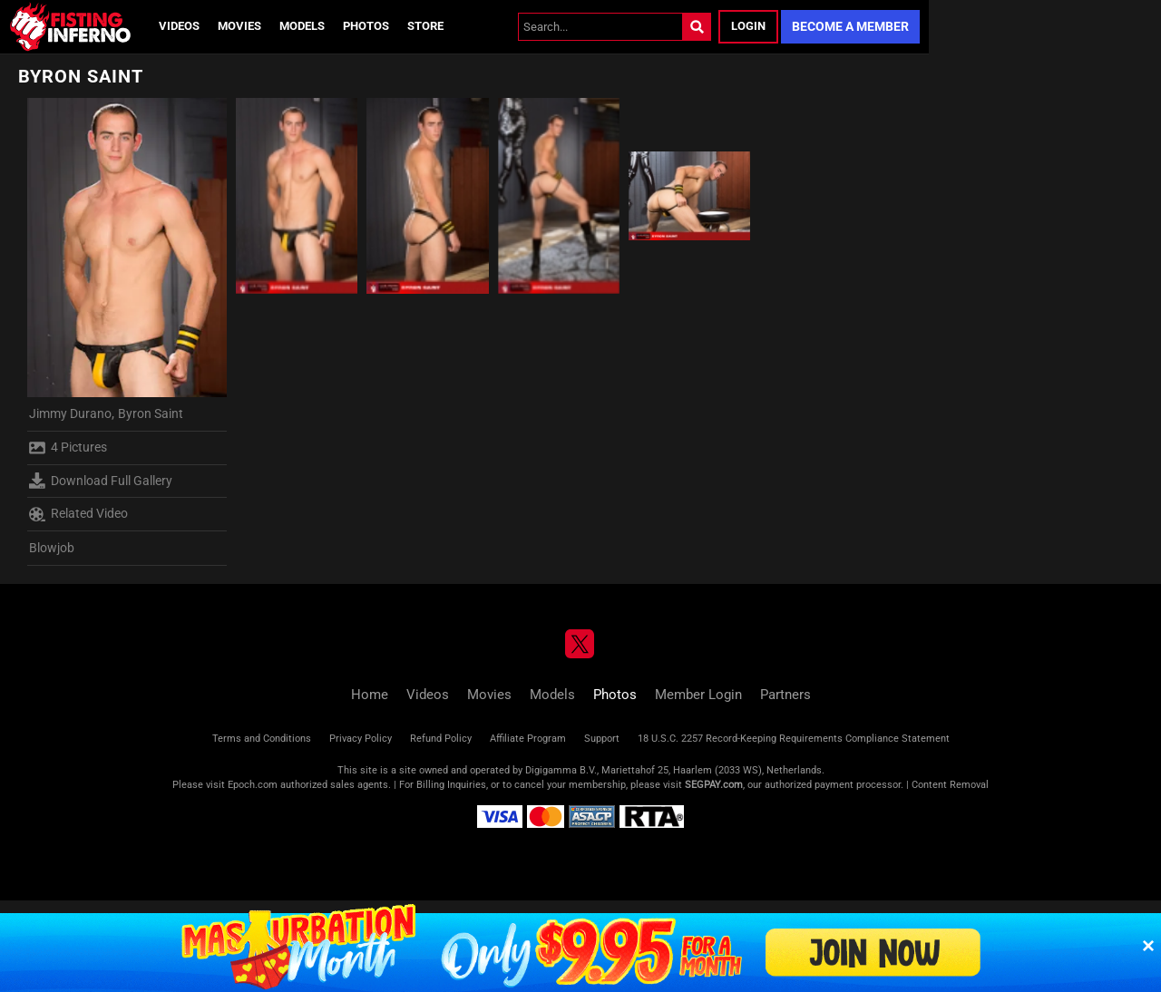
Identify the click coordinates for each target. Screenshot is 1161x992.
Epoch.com (253, 785)
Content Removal (950, 785)
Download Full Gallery (100, 480)
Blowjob (51, 547)
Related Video (78, 514)
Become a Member (850, 26)
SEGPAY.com (714, 785)
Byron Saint (150, 413)
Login (748, 26)
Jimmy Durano (70, 413)
